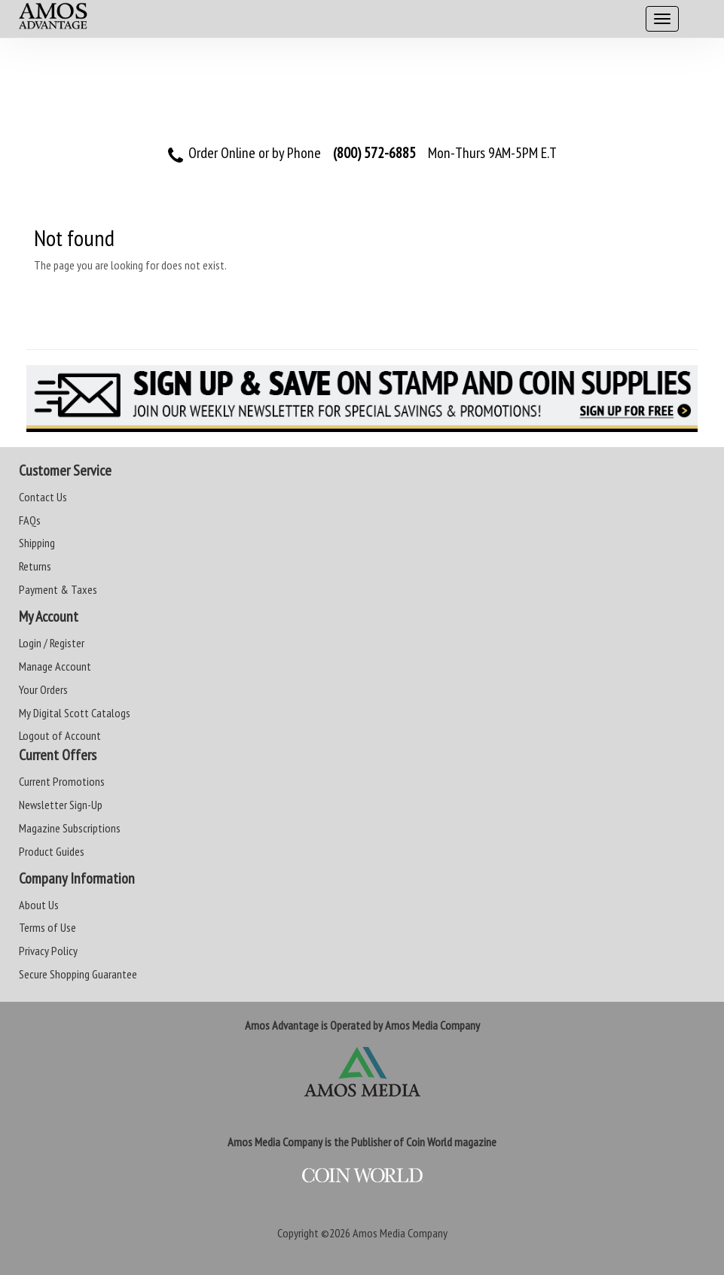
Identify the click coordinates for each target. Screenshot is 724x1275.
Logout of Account (60, 735)
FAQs (30, 520)
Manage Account (55, 666)
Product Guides (51, 851)
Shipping (37, 542)
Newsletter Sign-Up (60, 804)
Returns (35, 566)
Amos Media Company (400, 1232)
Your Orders (43, 689)
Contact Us (43, 496)
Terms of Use (47, 927)
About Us (39, 904)
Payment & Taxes (58, 589)
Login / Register (51, 642)
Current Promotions (62, 781)
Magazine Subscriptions (70, 827)
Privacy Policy (48, 950)
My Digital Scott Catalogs (74, 712)
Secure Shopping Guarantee (78, 973)
